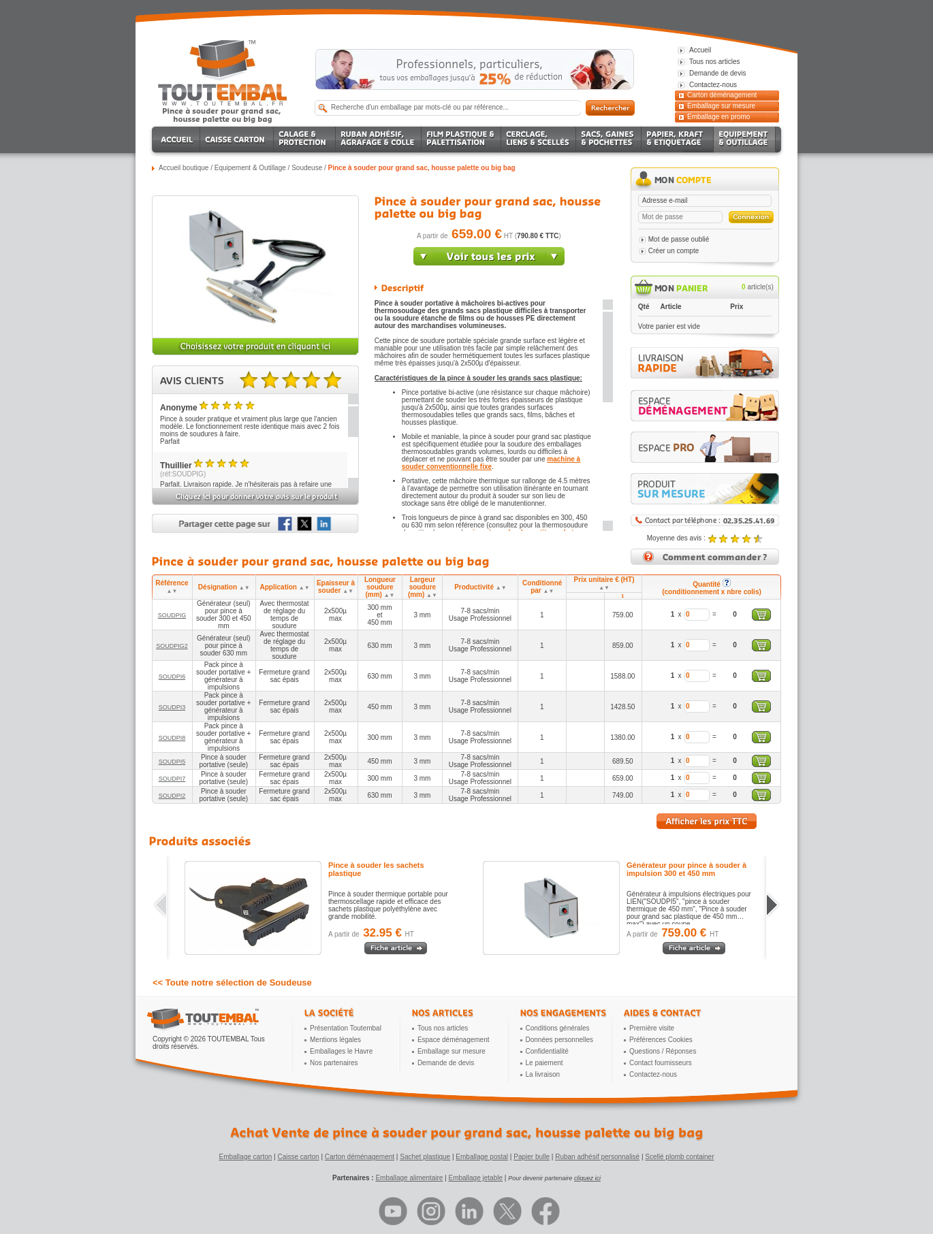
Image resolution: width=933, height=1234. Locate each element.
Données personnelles (560, 1039)
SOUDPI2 (172, 795)
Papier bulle (531, 1156)
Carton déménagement (722, 95)
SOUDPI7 (172, 778)
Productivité (480, 587)
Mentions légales (335, 1039)
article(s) (758, 287)
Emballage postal (482, 1156)
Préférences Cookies (661, 1039)
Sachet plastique (425, 1156)
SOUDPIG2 (172, 646)
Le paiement (544, 1063)
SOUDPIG (172, 615)
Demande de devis (445, 1063)
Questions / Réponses (662, 1051)
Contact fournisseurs (660, 1063)
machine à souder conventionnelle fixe (491, 462)
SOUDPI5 (172, 761)
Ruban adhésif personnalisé (597, 1156)
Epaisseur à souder (336, 586)
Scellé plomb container (679, 1156)
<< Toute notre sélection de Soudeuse (232, 982)
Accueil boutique (183, 168)
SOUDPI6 (172, 676)
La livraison (543, 1074)
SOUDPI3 (172, 707)
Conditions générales (558, 1028)
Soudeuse (306, 168)
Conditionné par (542, 586)
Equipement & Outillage (250, 168)
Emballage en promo (718, 116)
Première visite (651, 1028)
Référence (171, 586)
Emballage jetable (475, 1178)
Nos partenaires (334, 1063)
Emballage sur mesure (721, 106)
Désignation (224, 587)
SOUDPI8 (172, 737)
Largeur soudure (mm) (422, 587)
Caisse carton (298, 1156)
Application (285, 587)
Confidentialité (547, 1051)
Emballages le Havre (341, 1051)
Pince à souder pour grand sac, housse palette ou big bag (422, 168)
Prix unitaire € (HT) (604, 583)
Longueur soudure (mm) (380, 587)
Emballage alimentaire (409, 1178)
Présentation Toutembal (345, 1028)
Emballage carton (245, 1156)
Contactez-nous (653, 1074)
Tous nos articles (442, 1028)
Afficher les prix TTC (707, 821)
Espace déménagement (453, 1039)
